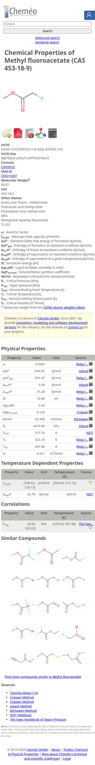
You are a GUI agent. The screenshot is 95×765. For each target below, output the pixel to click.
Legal (67, 758)
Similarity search (47, 42)
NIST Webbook (20, 715)
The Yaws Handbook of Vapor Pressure (38, 719)
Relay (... (82, 364)
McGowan (81, 419)
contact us (75, 327)
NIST (89, 433)
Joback (83, 371)
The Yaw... (86, 524)
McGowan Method (23, 711)
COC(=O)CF (9, 176)
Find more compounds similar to (43, 677)
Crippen (82, 412)
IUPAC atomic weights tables (64, 307)
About (55, 749)
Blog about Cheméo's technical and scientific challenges (55, 756)
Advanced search (47, 38)
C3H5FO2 (8, 167)
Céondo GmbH (48, 318)
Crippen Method (22, 697)
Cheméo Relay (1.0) (24, 693)
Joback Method (21, 706)
